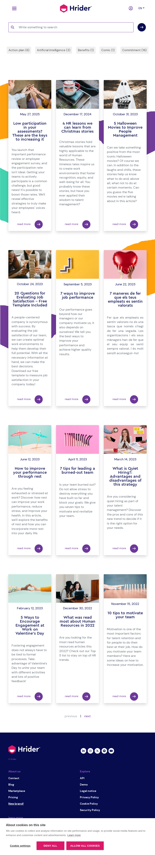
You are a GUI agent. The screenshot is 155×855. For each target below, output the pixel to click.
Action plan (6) (19, 50)
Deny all (50, 845)
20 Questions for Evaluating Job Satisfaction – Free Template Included (30, 299)
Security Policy (90, 810)
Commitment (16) (134, 50)
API (82, 778)
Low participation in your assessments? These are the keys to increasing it (29, 131)
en (140, 8)
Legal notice (88, 791)
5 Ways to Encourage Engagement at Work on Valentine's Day (29, 625)
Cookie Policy (89, 803)
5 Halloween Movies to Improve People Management (125, 129)
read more (30, 224)
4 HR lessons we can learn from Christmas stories (77, 127)
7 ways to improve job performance (77, 295)
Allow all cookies (85, 845)
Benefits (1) (86, 50)
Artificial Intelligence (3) (53, 50)
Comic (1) (108, 50)
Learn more (73, 835)
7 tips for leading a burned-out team (77, 470)
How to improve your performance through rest (30, 472)
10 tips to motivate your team (125, 615)
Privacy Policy (89, 797)
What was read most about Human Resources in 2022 (77, 621)
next (87, 716)
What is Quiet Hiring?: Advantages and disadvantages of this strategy (125, 476)
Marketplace (16, 791)
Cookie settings (20, 845)
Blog (11, 784)
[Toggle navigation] (13, 8)
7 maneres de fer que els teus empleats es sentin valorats (125, 299)
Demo (84, 784)
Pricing (13, 797)
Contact (13, 778)
